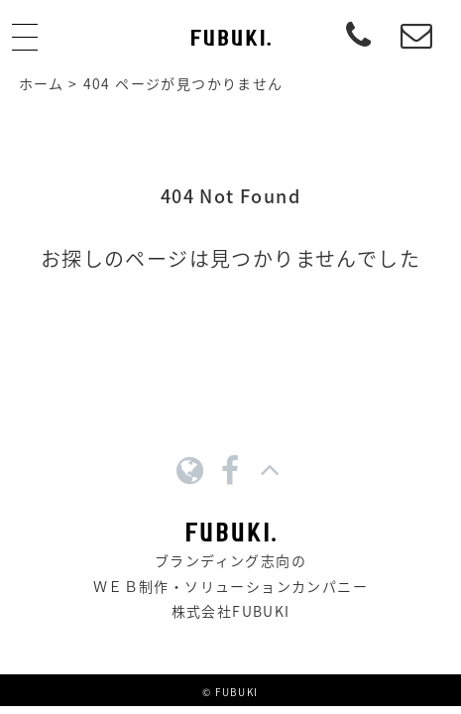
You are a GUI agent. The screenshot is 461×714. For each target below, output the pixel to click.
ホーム (41, 83)
